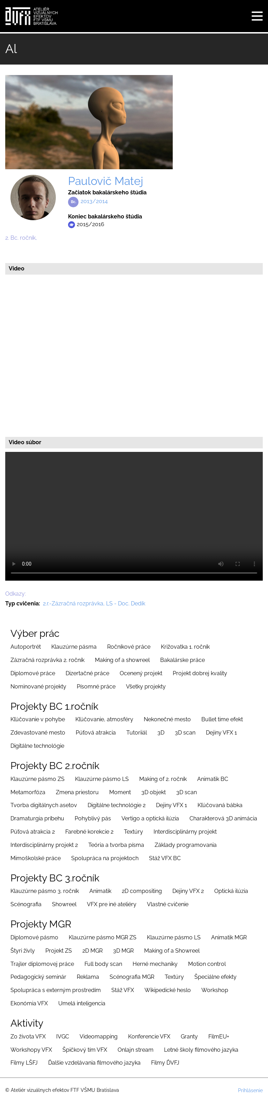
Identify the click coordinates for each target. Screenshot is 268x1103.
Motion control (207, 964)
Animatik (100, 891)
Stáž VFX (122, 990)
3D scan (185, 732)
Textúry (133, 831)
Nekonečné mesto (167, 719)
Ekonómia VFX (29, 1003)
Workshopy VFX (31, 1049)
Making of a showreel (122, 660)
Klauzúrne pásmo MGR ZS (102, 937)
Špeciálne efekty (215, 977)
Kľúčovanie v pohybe (37, 719)
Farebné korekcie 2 (89, 831)
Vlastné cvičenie (167, 904)
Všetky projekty (146, 686)
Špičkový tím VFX (84, 1049)
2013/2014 (94, 201)
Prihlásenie (250, 1090)
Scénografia (26, 904)
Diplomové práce (32, 673)
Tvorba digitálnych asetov (43, 805)
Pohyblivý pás (93, 818)
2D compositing (142, 891)
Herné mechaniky (155, 964)
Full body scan (103, 964)
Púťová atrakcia (96, 732)
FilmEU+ (218, 1036)
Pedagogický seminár (38, 977)
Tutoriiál (136, 732)
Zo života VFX (28, 1036)
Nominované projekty (38, 686)
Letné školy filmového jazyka (201, 1049)
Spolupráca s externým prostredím (55, 990)
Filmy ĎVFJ (165, 1062)
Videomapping (99, 1036)
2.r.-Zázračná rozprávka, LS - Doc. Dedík (94, 603)
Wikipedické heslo (167, 990)
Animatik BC (212, 779)
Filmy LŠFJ (24, 1062)
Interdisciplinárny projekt (185, 831)
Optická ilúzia (231, 891)
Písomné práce (96, 686)
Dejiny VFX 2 (188, 891)
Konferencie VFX (149, 1036)
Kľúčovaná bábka (220, 805)
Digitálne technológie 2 (117, 805)
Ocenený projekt (141, 673)
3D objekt (153, 792)
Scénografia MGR (132, 977)
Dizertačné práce (87, 673)
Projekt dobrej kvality (200, 673)
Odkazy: (15, 593)
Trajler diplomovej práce (42, 964)
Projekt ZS (58, 950)
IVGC (62, 1036)
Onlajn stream (136, 1049)
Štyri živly (22, 950)
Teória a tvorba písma (116, 845)
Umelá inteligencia (81, 1003)
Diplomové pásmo (34, 937)
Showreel (64, 904)
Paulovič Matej (105, 180)
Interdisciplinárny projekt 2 (44, 845)
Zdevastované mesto (37, 732)
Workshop (214, 990)
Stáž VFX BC (165, 858)
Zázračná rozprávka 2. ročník (47, 660)
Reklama (88, 977)
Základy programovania (186, 845)
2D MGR (92, 950)
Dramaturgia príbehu (37, 818)
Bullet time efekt (222, 719)
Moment (120, 792)
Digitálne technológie (37, 746)
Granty (189, 1036)
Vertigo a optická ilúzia (150, 818)
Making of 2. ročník (163, 779)
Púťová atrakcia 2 (32, 831)
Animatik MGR (229, 937)
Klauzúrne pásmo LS (102, 779)
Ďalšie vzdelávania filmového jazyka (94, 1062)
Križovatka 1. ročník (185, 646)
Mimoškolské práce (35, 858)
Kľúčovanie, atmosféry (104, 719)
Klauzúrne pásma (74, 646)
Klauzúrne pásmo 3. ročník (44, 891)
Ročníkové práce (128, 646)
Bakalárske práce (182, 660)
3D (160, 732)
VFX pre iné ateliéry (111, 904)
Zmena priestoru (77, 792)
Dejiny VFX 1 (221, 732)
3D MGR (123, 950)
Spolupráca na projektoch (105, 858)
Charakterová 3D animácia (223, 818)
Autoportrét (25, 646)
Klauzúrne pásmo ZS (37, 779)
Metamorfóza (27, 792)
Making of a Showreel (172, 950)
